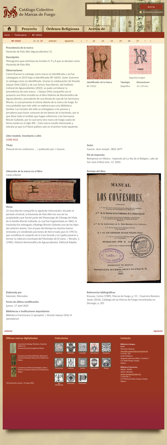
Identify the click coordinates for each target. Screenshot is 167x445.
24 (111, 40)
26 (129, 40)
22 (94, 40)
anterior (53, 40)
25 (120, 40)
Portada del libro (96, 171)
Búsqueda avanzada (153, 12)
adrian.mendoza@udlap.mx (131, 374)
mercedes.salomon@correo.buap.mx (134, 351)
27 (137, 40)
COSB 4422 (12, 139)
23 (103, 40)
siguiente (69, 40)
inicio (7, 34)
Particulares (21, 34)
